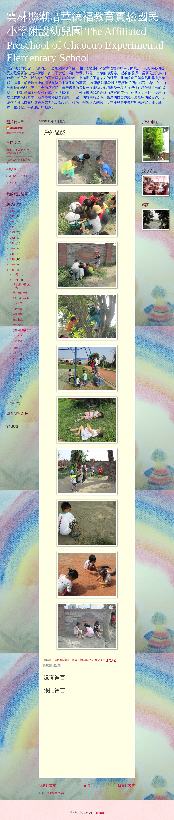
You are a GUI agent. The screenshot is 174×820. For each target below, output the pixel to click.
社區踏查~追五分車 (17, 176)
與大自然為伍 (20, 292)
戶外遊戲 (18, 325)
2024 (13, 221)
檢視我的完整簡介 (16, 133)
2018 (13, 254)
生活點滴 (11, 169)
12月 (16, 274)
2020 (13, 243)
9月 (15, 353)
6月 (15, 369)
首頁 (87, 785)
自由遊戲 (18, 319)
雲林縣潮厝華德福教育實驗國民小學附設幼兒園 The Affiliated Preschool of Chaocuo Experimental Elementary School (85, 37)
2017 (13, 259)
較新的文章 (47, 785)
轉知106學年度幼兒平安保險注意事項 (18, 151)
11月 (16, 280)
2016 (13, 264)
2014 (13, 403)
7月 (15, 364)
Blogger (100, 812)
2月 (15, 391)
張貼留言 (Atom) (56, 793)
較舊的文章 (126, 785)
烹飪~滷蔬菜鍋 (21, 298)
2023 (13, 227)
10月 (16, 348)
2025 (13, 216)
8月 (15, 358)
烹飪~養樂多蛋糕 (22, 330)
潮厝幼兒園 (16, 128)
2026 (13, 211)
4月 (15, 380)
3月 (15, 385)
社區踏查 (18, 303)
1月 (15, 396)
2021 (13, 237)
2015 (13, 270)
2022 (13, 232)
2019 (13, 248)
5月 (15, 375)
